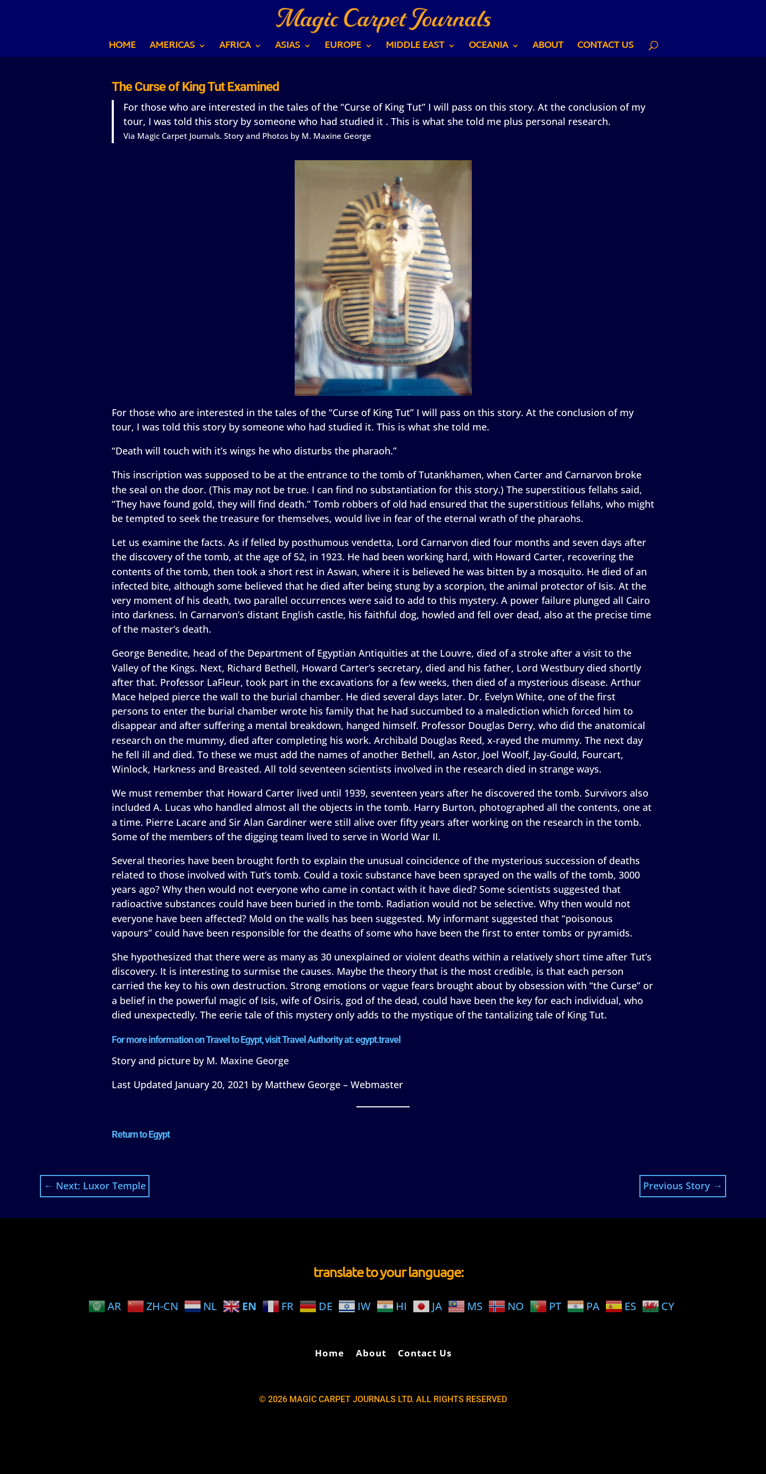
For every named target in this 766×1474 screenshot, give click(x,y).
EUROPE (342, 48)
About (547, 48)
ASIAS (287, 48)
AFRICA (235, 48)
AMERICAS (172, 48)
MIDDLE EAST (415, 48)
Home (122, 48)
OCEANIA (488, 48)
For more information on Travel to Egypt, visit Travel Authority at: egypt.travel (256, 1039)
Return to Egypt (141, 1134)
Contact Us (605, 48)
